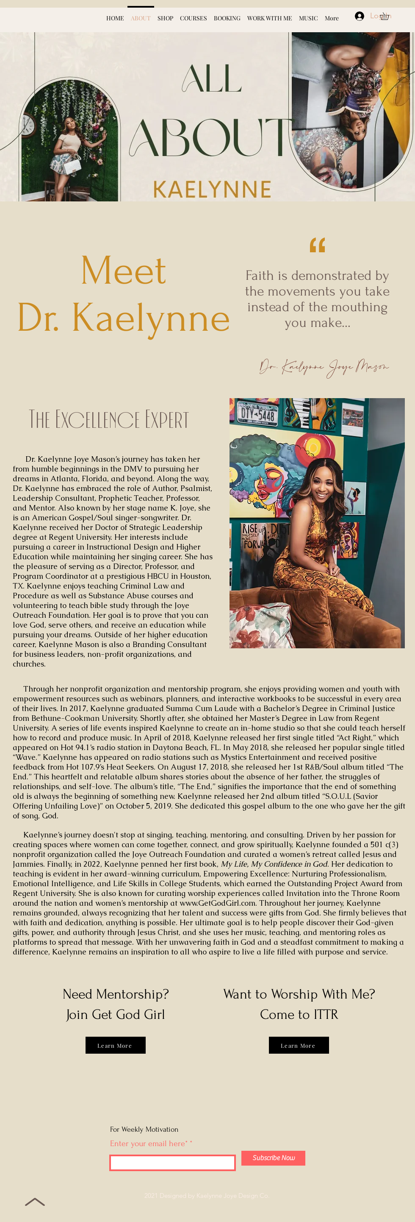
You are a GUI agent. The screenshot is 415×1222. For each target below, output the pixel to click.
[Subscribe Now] (273, 1158)
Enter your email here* (149, 1143)
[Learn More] (116, 1045)
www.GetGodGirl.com (217, 903)
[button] (388, 16)
